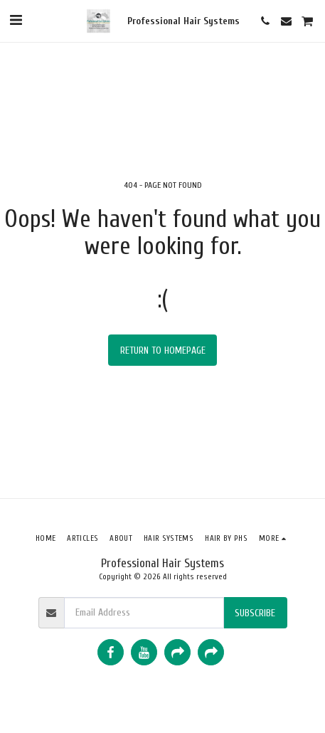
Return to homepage (163, 350)
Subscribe (255, 613)
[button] (16, 20)
